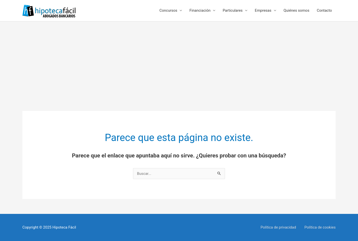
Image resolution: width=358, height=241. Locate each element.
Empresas (263, 10)
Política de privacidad (278, 227)
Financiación (200, 10)
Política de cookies (320, 227)
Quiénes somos (297, 10)
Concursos (168, 10)
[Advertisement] (179, 59)
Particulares (233, 10)
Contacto (324, 10)
